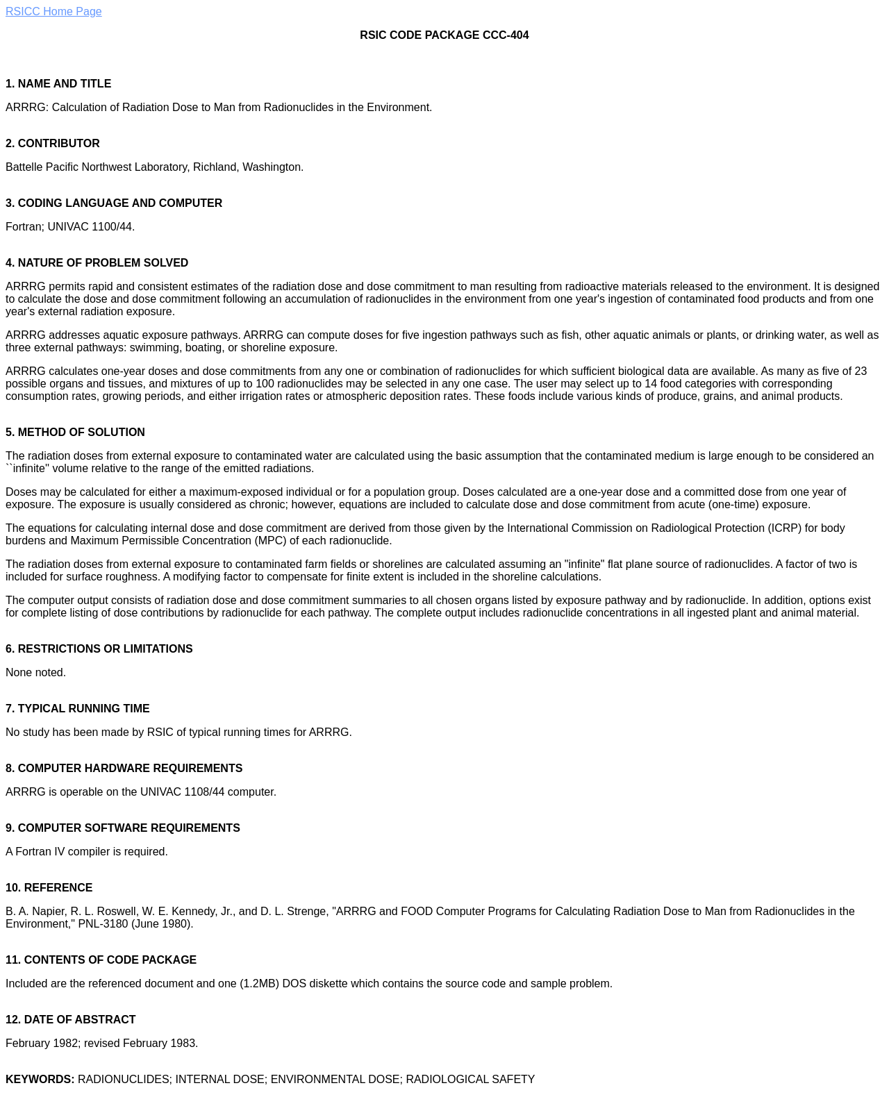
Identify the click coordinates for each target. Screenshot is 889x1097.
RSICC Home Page (54, 11)
